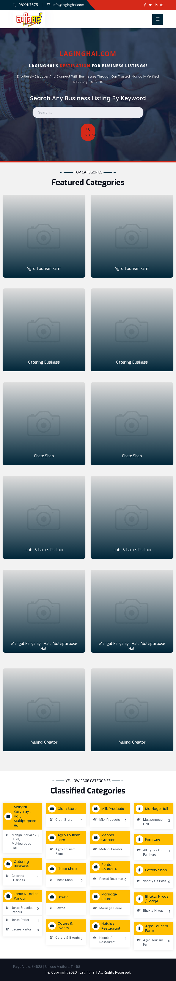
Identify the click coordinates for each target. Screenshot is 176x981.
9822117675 (28, 5)
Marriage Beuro (105, 896)
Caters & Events (61, 925)
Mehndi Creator (44, 742)
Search (89, 132)
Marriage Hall (153, 808)
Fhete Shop (44, 456)
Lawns (59, 897)
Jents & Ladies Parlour (44, 549)
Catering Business (44, 362)
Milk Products (109, 808)
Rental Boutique (105, 867)
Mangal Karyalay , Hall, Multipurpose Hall (44, 646)
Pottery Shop (152, 870)
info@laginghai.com (68, 5)
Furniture (149, 839)
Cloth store (63, 808)
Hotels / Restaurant (107, 926)
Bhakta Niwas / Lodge (153, 898)
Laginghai (87, 972)
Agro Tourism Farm (44, 268)
